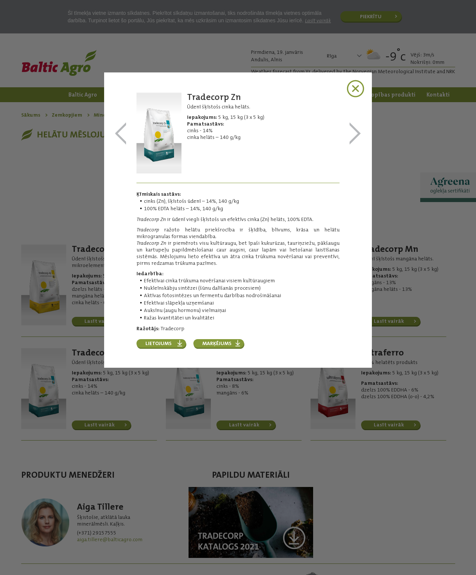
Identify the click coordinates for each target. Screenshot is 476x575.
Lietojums (158, 343)
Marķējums (216, 343)
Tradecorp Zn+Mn (355, 134)
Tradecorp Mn (120, 134)
